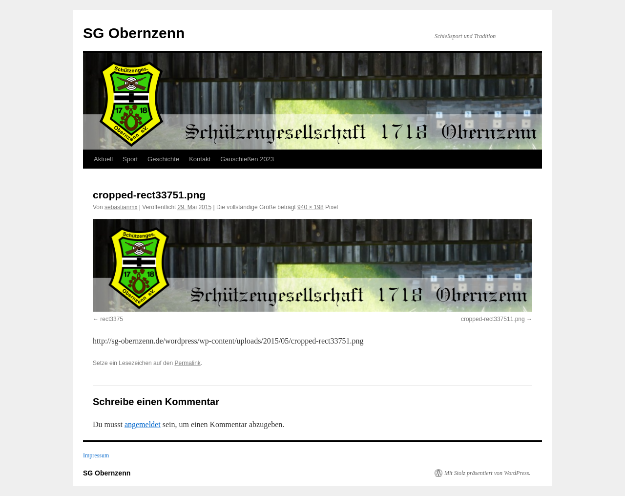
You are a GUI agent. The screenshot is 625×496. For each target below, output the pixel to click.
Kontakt (199, 159)
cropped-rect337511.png (493, 319)
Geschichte (163, 159)
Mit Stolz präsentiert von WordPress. (487, 473)
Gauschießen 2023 (247, 159)
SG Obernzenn (134, 33)
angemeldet (143, 424)
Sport (130, 159)
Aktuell (103, 159)
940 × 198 (310, 207)
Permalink (187, 363)
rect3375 (111, 319)
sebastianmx (120, 207)
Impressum (96, 455)
